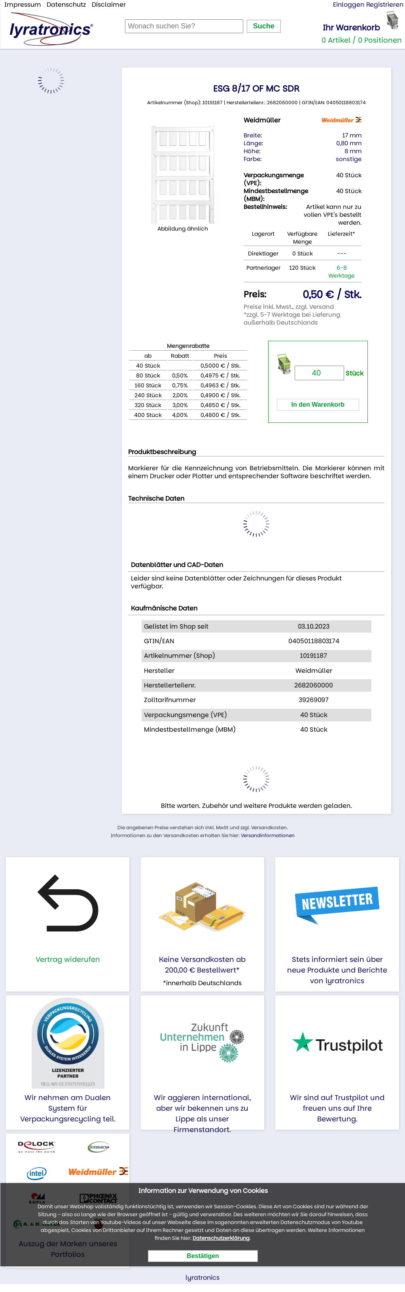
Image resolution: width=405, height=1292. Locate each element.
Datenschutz (66, 4)
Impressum (22, 4)
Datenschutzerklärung (221, 1238)
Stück (329, 373)
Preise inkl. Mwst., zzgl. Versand (289, 306)
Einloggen (348, 4)
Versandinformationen (268, 835)
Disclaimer (109, 4)
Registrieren (384, 4)
